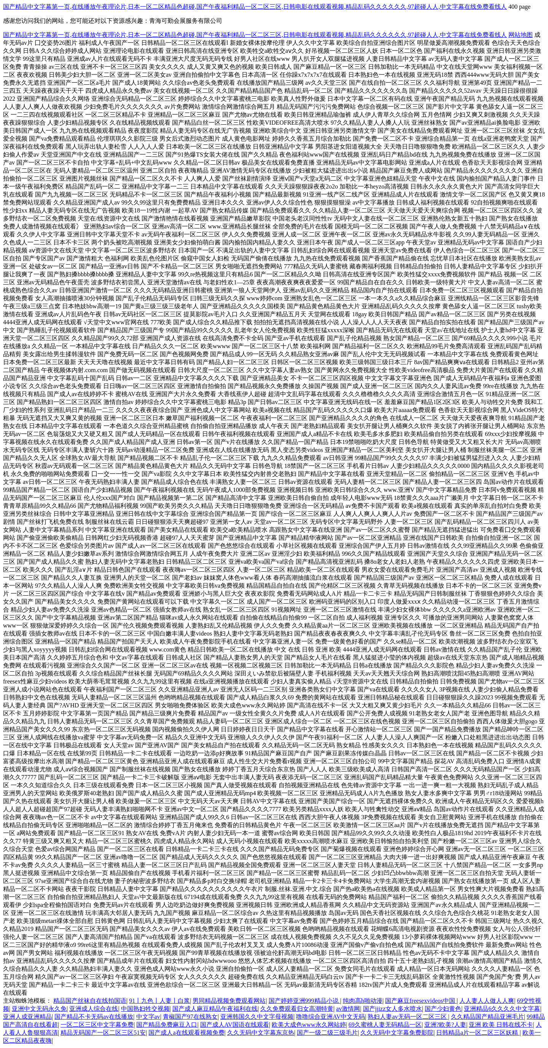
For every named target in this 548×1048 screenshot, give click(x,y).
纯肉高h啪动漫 (362, 1000)
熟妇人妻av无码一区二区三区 (408, 1016)
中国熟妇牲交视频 (145, 1008)
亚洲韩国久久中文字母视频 (256, 1016)
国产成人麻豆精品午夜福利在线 (215, 1008)
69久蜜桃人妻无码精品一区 (385, 1024)
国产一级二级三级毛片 (327, 1032)
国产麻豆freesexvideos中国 (421, 1000)
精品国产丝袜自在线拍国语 (89, 1000)
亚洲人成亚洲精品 (27, 1016)
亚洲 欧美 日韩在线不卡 (501, 1024)
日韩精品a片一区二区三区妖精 (477, 1032)
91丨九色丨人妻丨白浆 (159, 1000)
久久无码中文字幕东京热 (260, 1032)
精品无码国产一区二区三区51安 (103, 1032)
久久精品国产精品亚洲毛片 (487, 1016)
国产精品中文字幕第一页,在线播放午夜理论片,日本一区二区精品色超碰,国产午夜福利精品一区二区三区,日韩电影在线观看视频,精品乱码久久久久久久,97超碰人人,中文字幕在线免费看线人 (255, 6)
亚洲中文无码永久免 (39, 1008)
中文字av (148, 1016)
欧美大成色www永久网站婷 (309, 1024)
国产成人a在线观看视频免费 (186, 1032)
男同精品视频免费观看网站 (229, 1000)
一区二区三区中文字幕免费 (97, 1024)
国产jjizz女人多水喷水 (392, 1008)
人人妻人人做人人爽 (486, 1000)
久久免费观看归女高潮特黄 (296, 1008)
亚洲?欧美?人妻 (445, 1024)
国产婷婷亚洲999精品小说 (304, 1000)
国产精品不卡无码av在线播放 (93, 1016)
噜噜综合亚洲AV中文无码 (330, 1016)
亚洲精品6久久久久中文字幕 (502, 1008)
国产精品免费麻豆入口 (166, 1024)
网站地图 (520, 35)
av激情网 (348, 1008)
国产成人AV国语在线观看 (234, 1024)
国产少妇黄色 (443, 1008)
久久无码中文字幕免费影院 (396, 1032)
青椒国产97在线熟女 (190, 1016)
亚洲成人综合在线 (93, 1008)
